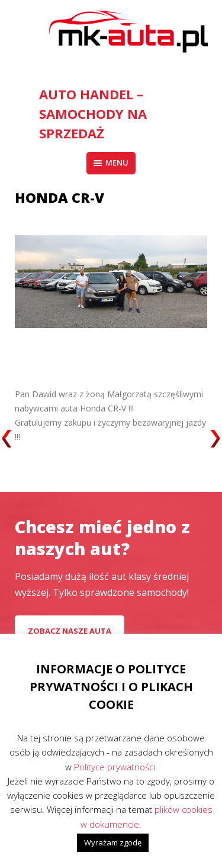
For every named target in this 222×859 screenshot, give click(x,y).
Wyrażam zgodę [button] (112, 842)
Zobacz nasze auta (69, 630)
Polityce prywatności (114, 767)
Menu (111, 162)
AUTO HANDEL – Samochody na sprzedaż (93, 113)
